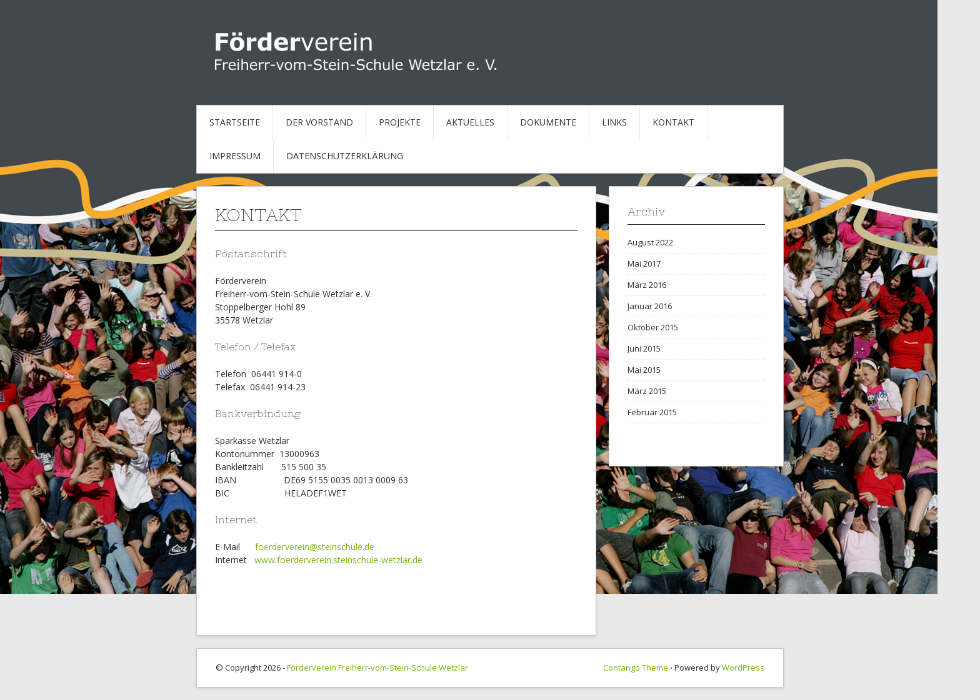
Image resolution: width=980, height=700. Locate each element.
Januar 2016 (650, 306)
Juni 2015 (644, 348)
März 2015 (647, 391)
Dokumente (548, 122)
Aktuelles (470, 122)
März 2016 (647, 284)
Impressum (235, 156)
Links (614, 122)
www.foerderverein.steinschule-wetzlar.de (338, 560)
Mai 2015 (644, 369)
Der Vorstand (319, 122)
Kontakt (673, 122)
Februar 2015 (652, 412)
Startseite (234, 122)
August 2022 (650, 242)
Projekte (400, 122)
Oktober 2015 (653, 327)
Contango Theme (635, 667)
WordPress (743, 667)
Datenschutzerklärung (344, 156)
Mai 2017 (644, 263)
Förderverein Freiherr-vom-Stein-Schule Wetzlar (377, 667)
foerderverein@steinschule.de (314, 547)
